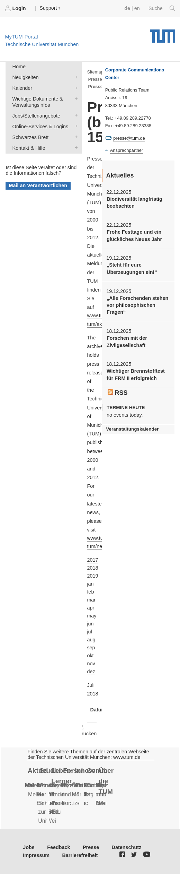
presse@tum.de (129, 138)
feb (90, 592)
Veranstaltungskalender (132, 429)
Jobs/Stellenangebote (75, 115)
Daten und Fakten (104, 794)
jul (89, 631)
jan (90, 584)
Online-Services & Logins (75, 126)
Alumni (88, 785)
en (137, 8)
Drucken (87, 730)
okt (90, 655)
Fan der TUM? (96, 794)
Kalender (75, 87)
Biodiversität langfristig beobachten (134, 202)
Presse (91, 847)
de (127, 8)
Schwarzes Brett (75, 136)
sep (91, 647)
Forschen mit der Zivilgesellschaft (127, 341)
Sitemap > (97, 72)
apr (90, 608)
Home (19, 66)
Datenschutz (127, 847)
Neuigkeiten (75, 76)
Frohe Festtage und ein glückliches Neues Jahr (134, 235)
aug (91, 639)
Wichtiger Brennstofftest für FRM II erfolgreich (136, 374)
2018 (92, 568)
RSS (118, 392)
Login (16, 8)
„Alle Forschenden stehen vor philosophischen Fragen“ (137, 305)
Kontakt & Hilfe (75, 147)
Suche (161, 8)
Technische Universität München (162, 33)
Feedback (58, 847)
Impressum (36, 855)
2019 (92, 576)
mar (91, 600)
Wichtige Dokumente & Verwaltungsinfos (75, 98)
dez (91, 671)
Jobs (29, 847)
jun (90, 623)
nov (91, 663)
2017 (92, 560)
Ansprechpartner (126, 150)
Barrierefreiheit (80, 855)
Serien (29, 785)
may (91, 615)
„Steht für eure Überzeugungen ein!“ (132, 268)
